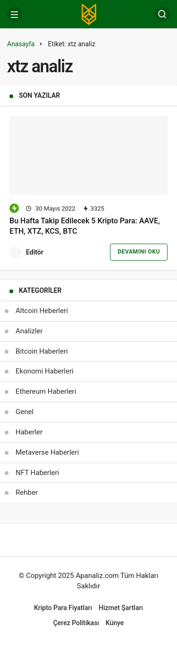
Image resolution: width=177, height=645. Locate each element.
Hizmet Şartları (121, 607)
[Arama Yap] (162, 14)
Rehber (27, 492)
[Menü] (14, 14)
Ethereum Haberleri (46, 391)
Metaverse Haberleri (47, 452)
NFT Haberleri (37, 472)
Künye (115, 623)
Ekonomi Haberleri (45, 371)
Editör (34, 252)
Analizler (29, 331)
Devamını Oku (139, 251)
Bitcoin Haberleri (42, 351)
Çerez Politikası (76, 623)
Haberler (29, 432)
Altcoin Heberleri (42, 310)
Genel (25, 411)
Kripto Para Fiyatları (63, 607)
